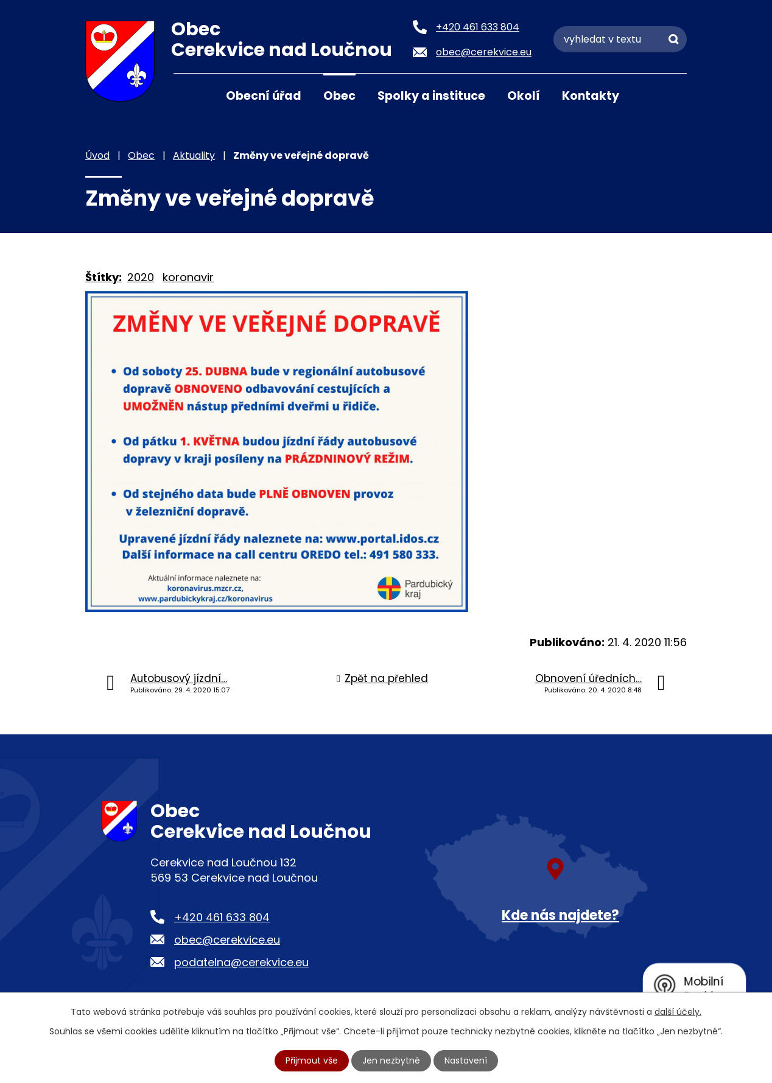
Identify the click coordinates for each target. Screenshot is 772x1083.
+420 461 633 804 (222, 917)
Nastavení (465, 1060)
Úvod (189, 95)
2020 (140, 277)
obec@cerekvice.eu (227, 939)
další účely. (677, 1012)
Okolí (523, 96)
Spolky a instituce (431, 96)
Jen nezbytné (391, 1060)
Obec (339, 96)
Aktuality (194, 155)
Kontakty (590, 96)
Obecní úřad (263, 96)
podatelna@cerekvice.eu (241, 962)
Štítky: (103, 277)
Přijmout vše (312, 1060)
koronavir (188, 277)
